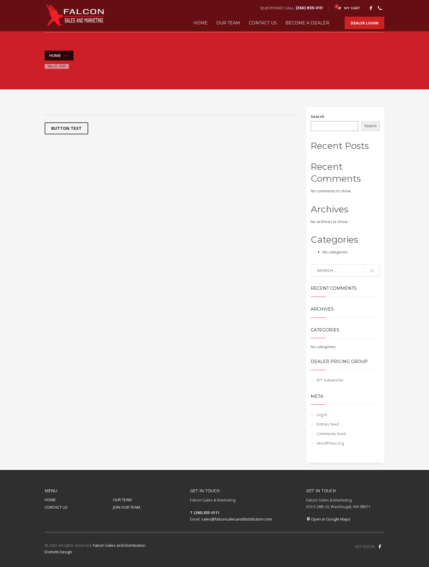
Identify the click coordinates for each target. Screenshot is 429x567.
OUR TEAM (122, 499)
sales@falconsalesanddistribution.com (236, 519)
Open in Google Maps (328, 519)
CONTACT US (56, 507)
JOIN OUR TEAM (126, 507)
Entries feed (328, 424)
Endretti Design (58, 551)
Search (317, 116)
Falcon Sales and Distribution (119, 545)
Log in (322, 414)
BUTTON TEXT (66, 128)
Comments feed (331, 433)
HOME (50, 499)
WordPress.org (330, 443)
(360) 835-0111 (309, 8)
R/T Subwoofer (330, 380)
